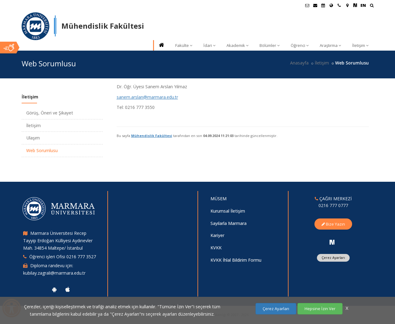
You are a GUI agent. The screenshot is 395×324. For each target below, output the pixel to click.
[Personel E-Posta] (315, 5)
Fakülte (183, 45)
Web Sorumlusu (42, 150)
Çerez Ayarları (333, 257)
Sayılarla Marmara (228, 223)
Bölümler (270, 45)
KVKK (216, 248)
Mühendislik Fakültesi (151, 135)
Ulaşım (33, 138)
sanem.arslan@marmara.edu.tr (147, 97)
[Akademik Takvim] (323, 5)
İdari (209, 45)
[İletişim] (339, 5)
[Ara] (371, 6)
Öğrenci (300, 45)
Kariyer (217, 235)
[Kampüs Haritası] (347, 5)
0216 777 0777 (333, 205)
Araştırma (330, 45)
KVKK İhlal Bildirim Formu (235, 260)
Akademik (237, 45)
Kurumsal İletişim (227, 211)
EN (363, 5)
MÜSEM (218, 198)
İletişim (360, 45)
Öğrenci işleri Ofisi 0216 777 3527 (62, 257)
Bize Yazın (333, 224)
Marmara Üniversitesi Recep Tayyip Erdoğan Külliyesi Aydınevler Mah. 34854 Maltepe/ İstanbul (58, 240)
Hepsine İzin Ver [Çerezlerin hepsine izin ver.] (320, 308)
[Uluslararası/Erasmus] (331, 5)
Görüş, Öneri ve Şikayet (49, 113)
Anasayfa (299, 63)
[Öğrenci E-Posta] (307, 5)
